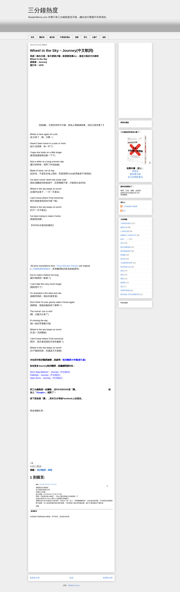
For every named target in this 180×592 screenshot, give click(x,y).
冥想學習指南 (125, 290)
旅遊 (122, 271)
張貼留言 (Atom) (74, 585)
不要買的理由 (65, 37)
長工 (124, 211)
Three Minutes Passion (67, 266)
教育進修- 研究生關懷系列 (130, 294)
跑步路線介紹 (125, 267)
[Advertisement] (72, 25)
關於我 (41, 37)
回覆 (37, 506)
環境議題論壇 (125, 251)
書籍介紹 (123, 227)
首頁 (32, 37)
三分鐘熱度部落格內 (40, 269)
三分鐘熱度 (43, 10)
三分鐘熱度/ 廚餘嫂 (130, 206)
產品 (122, 275)
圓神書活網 (135, 174)
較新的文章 (35, 578)
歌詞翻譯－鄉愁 (44, 470)
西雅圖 (123, 255)
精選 (76, 37)
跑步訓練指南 (125, 247)
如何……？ (124, 239)
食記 (122, 287)
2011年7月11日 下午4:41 (48, 484)
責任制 (52, 37)
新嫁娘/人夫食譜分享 (128, 235)
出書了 (94, 37)
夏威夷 (123, 283)
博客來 (135, 171)
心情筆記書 (124, 231)
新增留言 (34, 511)
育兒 (85, 37)
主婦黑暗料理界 (126, 263)
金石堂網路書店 (135, 177)
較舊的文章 (108, 578)
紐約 (104, 37)
